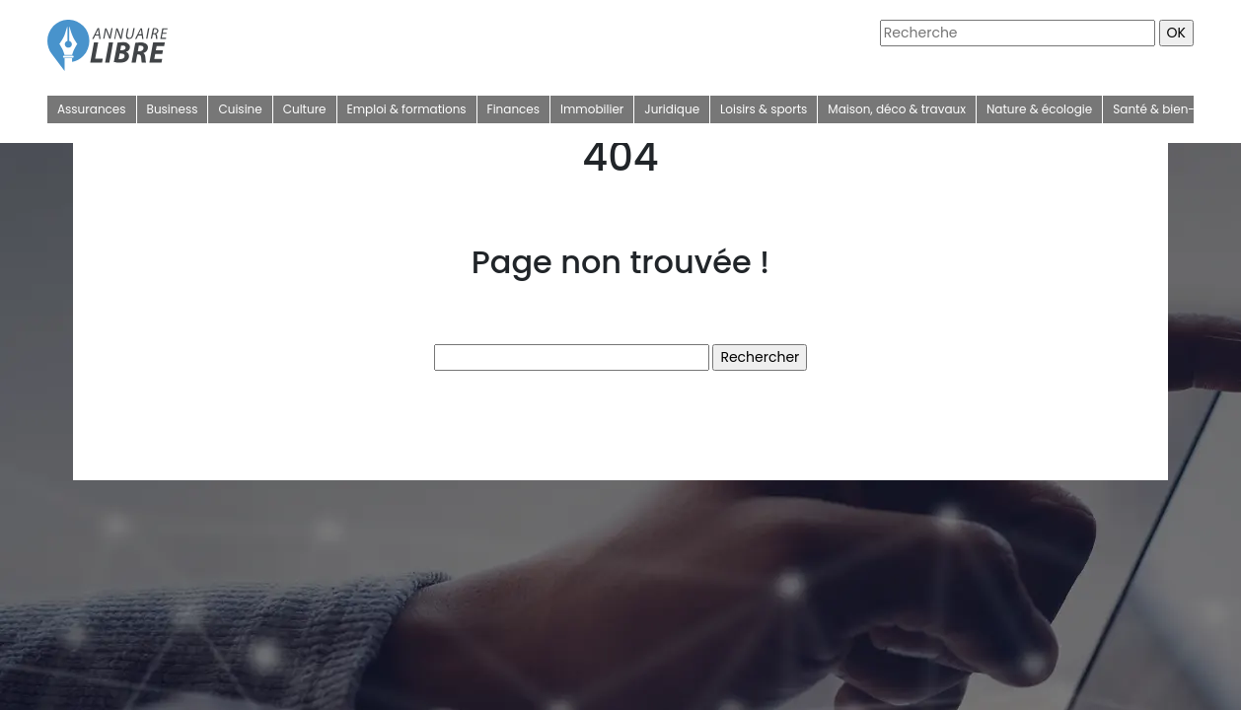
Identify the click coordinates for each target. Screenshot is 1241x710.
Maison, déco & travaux (897, 109)
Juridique (671, 109)
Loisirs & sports (763, 109)
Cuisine (239, 109)
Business (172, 109)
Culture (305, 109)
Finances (513, 109)
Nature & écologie (1039, 109)
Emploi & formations (407, 109)
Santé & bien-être (1165, 109)
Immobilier (591, 109)
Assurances (91, 109)
